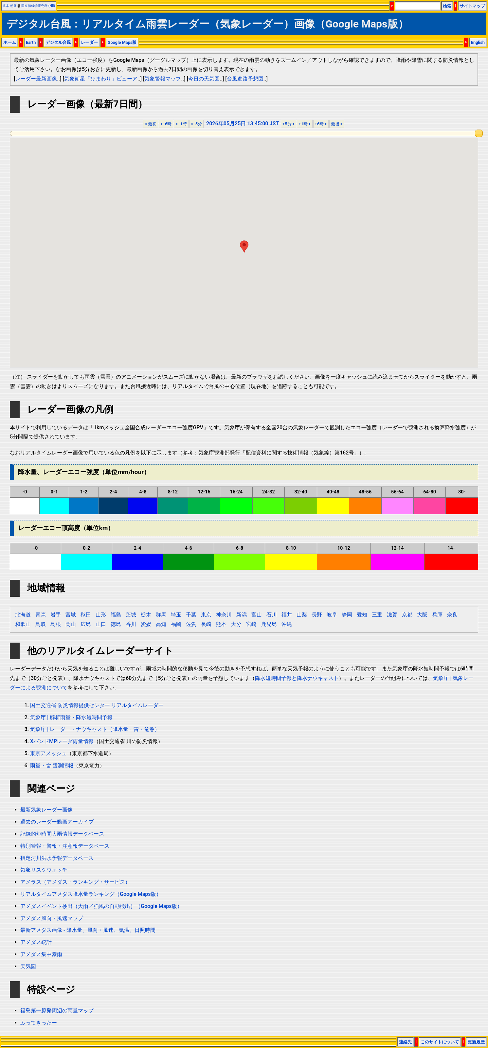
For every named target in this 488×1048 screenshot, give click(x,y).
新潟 (241, 615)
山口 (101, 624)
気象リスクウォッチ (43, 870)
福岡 (176, 624)
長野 (317, 615)
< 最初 (150, 123)
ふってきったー (38, 1023)
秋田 (86, 615)
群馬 (161, 615)
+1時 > (304, 123)
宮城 (70, 615)
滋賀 (392, 615)
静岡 (347, 615)
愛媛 (146, 624)
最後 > (337, 123)
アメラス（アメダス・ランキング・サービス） (75, 882)
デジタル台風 (58, 42)
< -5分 (196, 123)
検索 (447, 6)
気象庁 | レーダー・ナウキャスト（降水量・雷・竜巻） (95, 729)
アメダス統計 (36, 942)
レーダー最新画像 (36, 79)
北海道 (23, 615)
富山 (256, 615)
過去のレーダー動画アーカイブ (57, 822)
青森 (40, 615)
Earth (31, 42)
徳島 (116, 624)
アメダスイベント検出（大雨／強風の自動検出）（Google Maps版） (101, 906)
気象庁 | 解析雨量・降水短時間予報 (71, 717)
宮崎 (251, 624)
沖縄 (286, 624)
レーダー (89, 42)
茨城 (131, 615)
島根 (55, 624)
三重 (377, 615)
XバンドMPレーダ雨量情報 (62, 741)
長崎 (206, 624)
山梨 (302, 615)
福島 (116, 615)
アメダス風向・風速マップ (51, 918)
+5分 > (288, 123)
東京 (206, 615)
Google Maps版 (122, 42)
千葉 (191, 615)
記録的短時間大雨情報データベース (62, 834)
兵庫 (437, 615)
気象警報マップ (162, 79)
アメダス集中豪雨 (41, 954)
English (478, 42)
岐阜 (332, 615)
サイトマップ (472, 6)
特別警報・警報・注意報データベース (64, 846)
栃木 (146, 615)
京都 (407, 615)
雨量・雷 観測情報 (51, 765)
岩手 (55, 615)
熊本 (221, 624)
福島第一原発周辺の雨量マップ (57, 1010)
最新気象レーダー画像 (46, 810)
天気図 (28, 966)
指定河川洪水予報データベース (57, 858)
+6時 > (321, 123)
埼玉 (176, 615)
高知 (161, 624)
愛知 (362, 615)
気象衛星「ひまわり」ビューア (100, 79)
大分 (236, 624)
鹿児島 (269, 624)
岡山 (70, 624)
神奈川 (224, 615)
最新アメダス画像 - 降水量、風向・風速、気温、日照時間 (87, 930)
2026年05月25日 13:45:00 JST (242, 123)
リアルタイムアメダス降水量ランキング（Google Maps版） (90, 894)
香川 (131, 624)
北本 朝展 (10, 6)
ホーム (9, 42)
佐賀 (191, 624)
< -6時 (166, 123)
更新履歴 (476, 1041)
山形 (101, 615)
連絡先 (405, 1041)
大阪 (422, 615)
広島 (86, 624)
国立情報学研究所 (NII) (38, 6)
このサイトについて (440, 1041)
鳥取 (40, 624)
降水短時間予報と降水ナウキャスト (297, 678)
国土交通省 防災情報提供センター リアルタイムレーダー (97, 705)
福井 (286, 615)
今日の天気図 (204, 79)
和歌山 (23, 624)
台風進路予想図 (245, 79)
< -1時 (181, 123)
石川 (271, 615)
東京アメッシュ (48, 753)
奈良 (452, 615)
